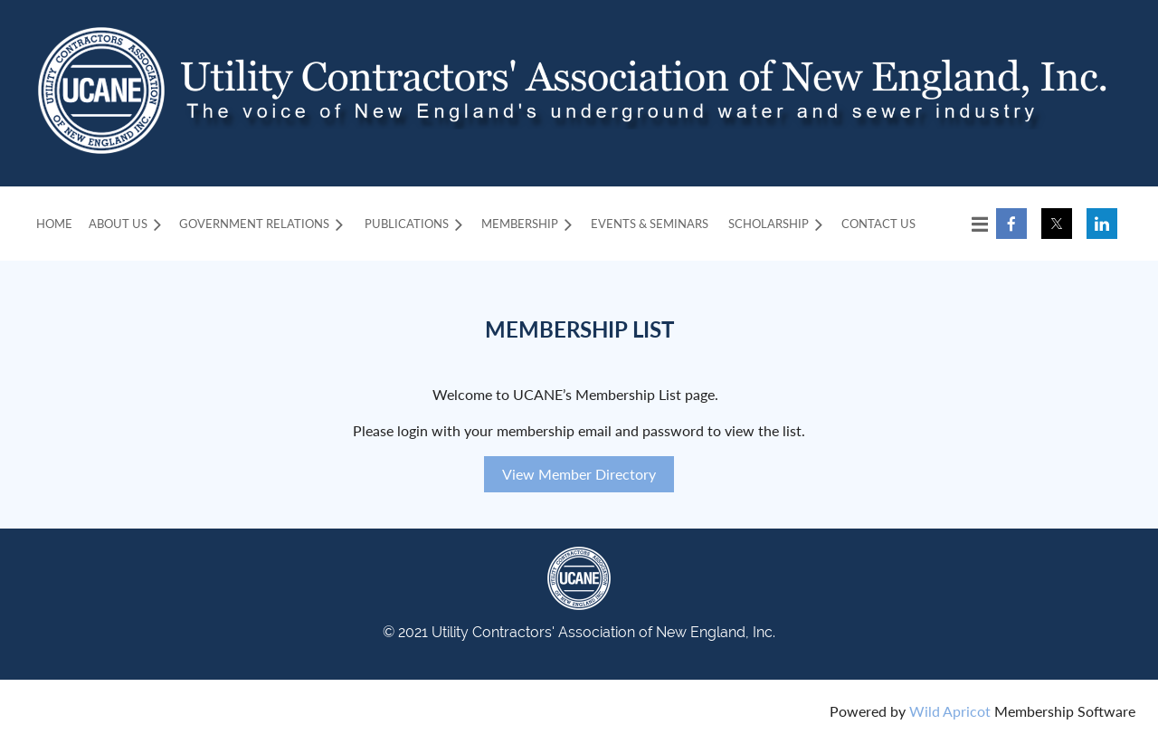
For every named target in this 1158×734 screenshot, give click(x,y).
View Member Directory (579, 473)
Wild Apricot (950, 711)
